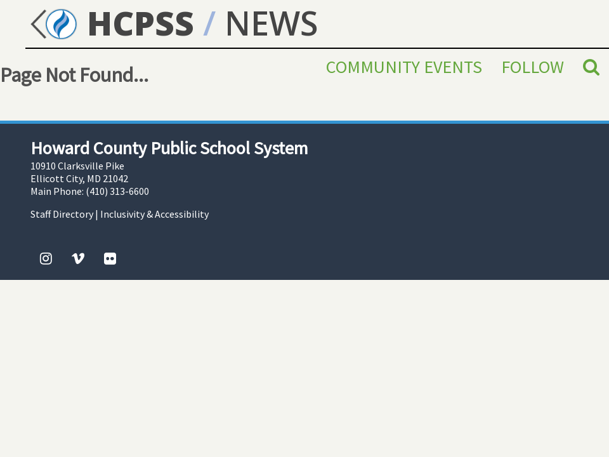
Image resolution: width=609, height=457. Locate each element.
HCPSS (109, 22)
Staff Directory (61, 214)
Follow (532, 66)
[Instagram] (46, 258)
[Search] (591, 66)
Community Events (404, 66)
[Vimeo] (78, 258)
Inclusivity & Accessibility (154, 214)
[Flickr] (110, 258)
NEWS (271, 22)
